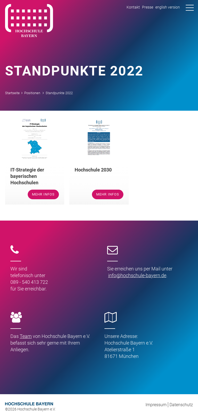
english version (167, 7)
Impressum (156, 404)
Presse (147, 7)
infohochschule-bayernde (137, 275)
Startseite (12, 93)
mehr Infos (43, 194)
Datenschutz (181, 404)
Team (26, 336)
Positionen (32, 93)
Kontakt (133, 7)
